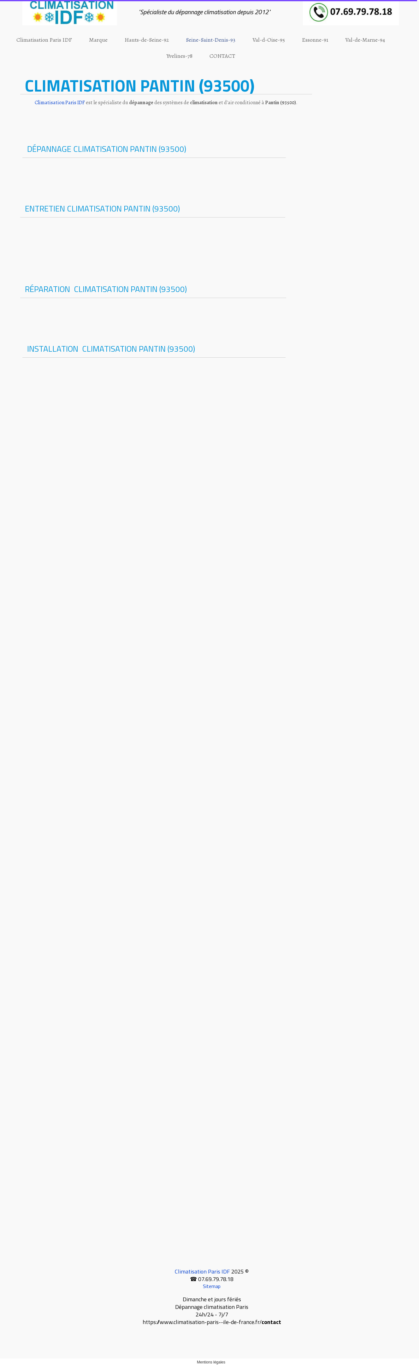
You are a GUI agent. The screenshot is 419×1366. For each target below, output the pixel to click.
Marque (98, 40)
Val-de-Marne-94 (365, 40)
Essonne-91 (315, 40)
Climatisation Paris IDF (44, 40)
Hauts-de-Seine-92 (147, 40)
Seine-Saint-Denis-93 (210, 40)
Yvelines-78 (179, 56)
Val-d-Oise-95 (268, 40)
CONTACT (222, 56)
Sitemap (212, 1286)
